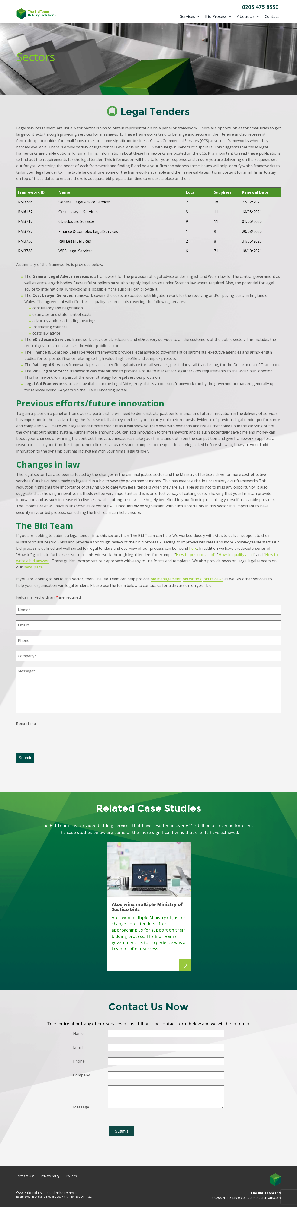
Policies (71, 1176)
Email (78, 1047)
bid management (166, 578)
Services (190, 16)
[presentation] (51, 738)
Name (78, 1033)
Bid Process (218, 16)
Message (81, 1107)
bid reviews (213, 578)
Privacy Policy (50, 1176)
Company (81, 1075)
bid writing (192, 578)
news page (33, 567)
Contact (272, 16)
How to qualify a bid (236, 554)
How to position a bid (195, 554)
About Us (248, 16)
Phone (79, 1061)
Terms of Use (25, 1176)
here (193, 548)
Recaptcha (26, 723)
